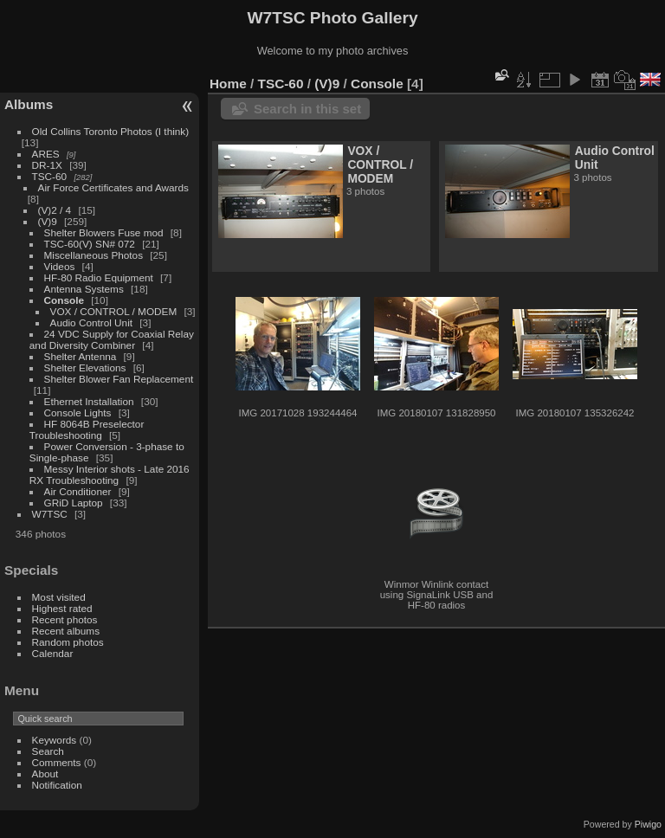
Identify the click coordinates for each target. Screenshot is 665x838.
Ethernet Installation (89, 401)
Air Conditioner (78, 491)
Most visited (59, 597)
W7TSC (50, 513)
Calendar (53, 653)
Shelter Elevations (85, 367)
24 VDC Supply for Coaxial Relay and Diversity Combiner (111, 339)
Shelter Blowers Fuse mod (104, 232)
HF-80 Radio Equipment (98, 277)
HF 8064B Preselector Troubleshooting (87, 429)
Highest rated (62, 608)
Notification (57, 784)
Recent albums (66, 630)
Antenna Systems (84, 288)
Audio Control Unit (91, 322)
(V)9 (47, 221)
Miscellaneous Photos (93, 255)
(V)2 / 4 (55, 210)
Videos (59, 266)
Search (48, 751)
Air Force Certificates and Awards (113, 187)
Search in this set (307, 108)
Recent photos (65, 619)
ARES (46, 153)
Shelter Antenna (80, 356)
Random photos (68, 642)
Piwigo (648, 824)
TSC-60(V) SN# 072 (89, 243)
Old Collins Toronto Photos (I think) (111, 131)
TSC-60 (50, 176)
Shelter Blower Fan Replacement (119, 378)
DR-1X (47, 165)
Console (64, 300)
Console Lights (78, 412)
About (45, 773)
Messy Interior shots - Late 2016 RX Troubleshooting (109, 474)
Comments (56, 762)
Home (228, 83)
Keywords (54, 739)
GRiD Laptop (73, 502)
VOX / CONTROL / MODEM (114, 311)
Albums (28, 104)
